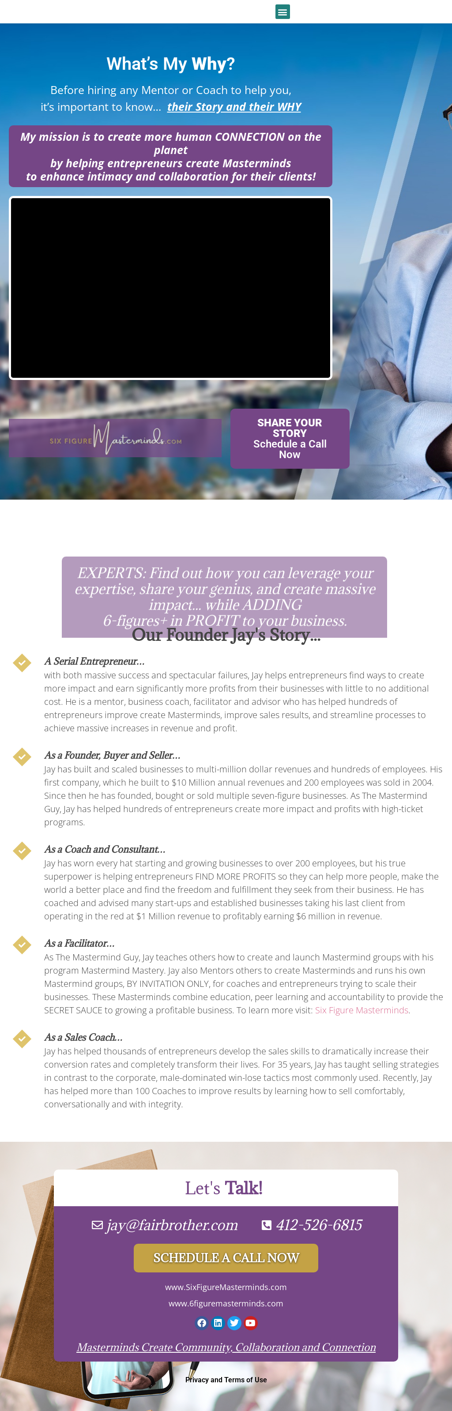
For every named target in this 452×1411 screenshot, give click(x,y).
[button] (282, 11)
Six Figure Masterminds (361, 1010)
